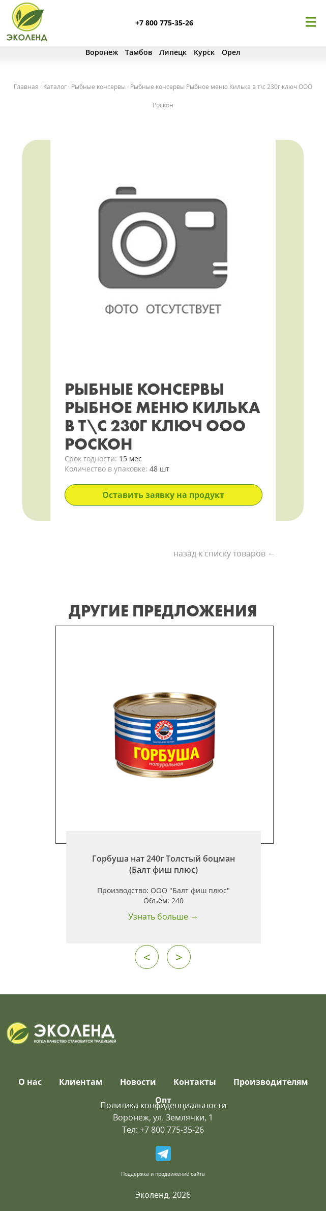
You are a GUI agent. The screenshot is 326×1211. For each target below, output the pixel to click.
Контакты (194, 1081)
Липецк (173, 52)
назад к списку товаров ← (224, 553)
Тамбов (138, 52)
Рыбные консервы (98, 86)
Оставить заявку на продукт (163, 494)
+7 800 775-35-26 (164, 22)
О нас (30, 1081)
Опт (163, 1100)
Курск (204, 52)
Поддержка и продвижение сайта (163, 1173)
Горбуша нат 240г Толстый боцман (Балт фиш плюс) (163, 864)
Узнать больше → (163, 916)
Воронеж (101, 52)
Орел (231, 52)
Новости (138, 1081)
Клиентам (81, 1081)
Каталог (55, 86)
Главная (26, 86)
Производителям (270, 1081)
